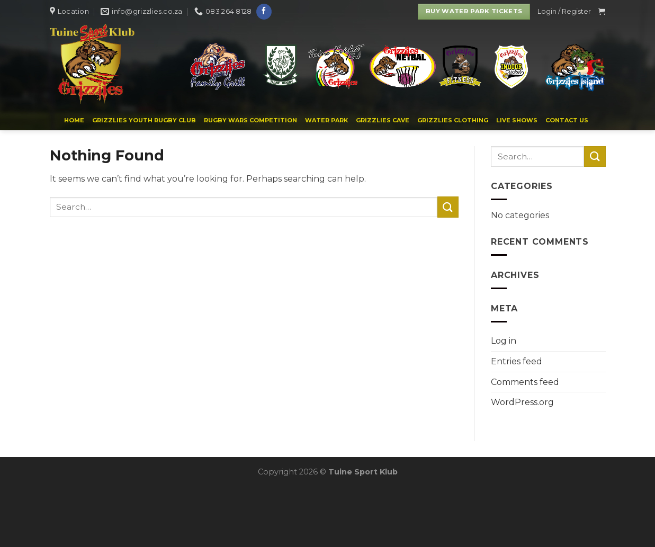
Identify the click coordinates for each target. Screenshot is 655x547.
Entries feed (516, 361)
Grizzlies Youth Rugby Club (144, 120)
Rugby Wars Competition (250, 120)
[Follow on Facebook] (264, 12)
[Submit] (448, 206)
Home (74, 120)
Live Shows (516, 120)
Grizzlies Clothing (452, 120)
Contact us (566, 120)
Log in (503, 341)
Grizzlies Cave (382, 120)
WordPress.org (522, 402)
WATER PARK (326, 120)
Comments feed (525, 382)
